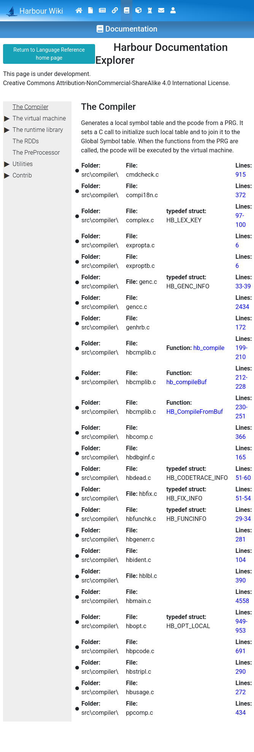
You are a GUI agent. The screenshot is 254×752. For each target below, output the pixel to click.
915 (240, 174)
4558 (242, 601)
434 (240, 712)
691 (240, 651)
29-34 (243, 518)
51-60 (243, 477)
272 (240, 692)
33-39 (243, 286)
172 (240, 327)
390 (240, 580)
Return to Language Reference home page (49, 54)
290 (240, 671)
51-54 (243, 498)
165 (240, 457)
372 (240, 195)
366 (240, 436)
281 (240, 539)
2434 (242, 306)
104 (240, 560)
